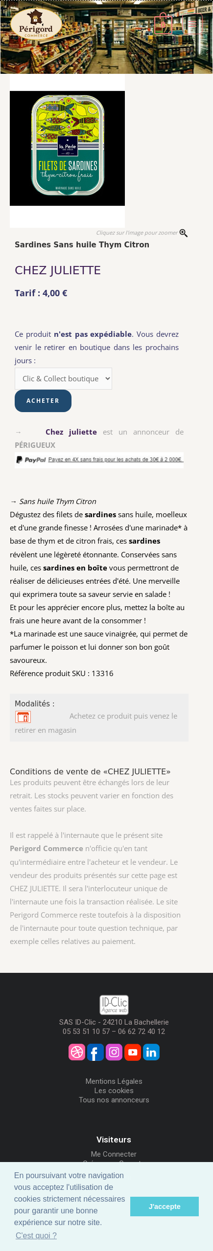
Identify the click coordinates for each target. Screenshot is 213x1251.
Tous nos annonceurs (114, 1100)
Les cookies (114, 1090)
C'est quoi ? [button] (36, 1235)
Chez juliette (71, 432)
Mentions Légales (114, 1081)
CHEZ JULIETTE (58, 270)
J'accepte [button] (165, 1206)
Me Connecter (114, 1154)
